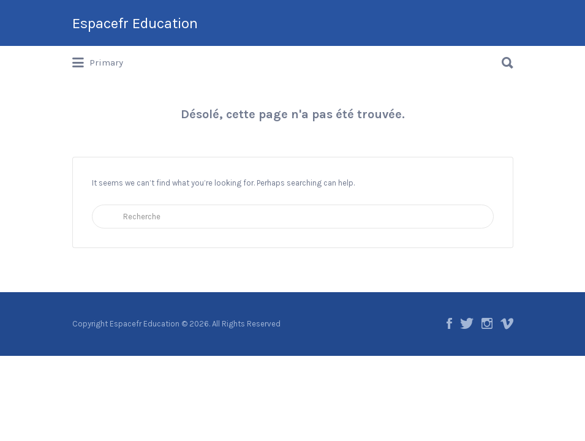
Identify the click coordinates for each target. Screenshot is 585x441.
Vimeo (506, 323)
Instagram (487, 323)
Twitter (467, 323)
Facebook (449, 323)
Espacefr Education (135, 23)
